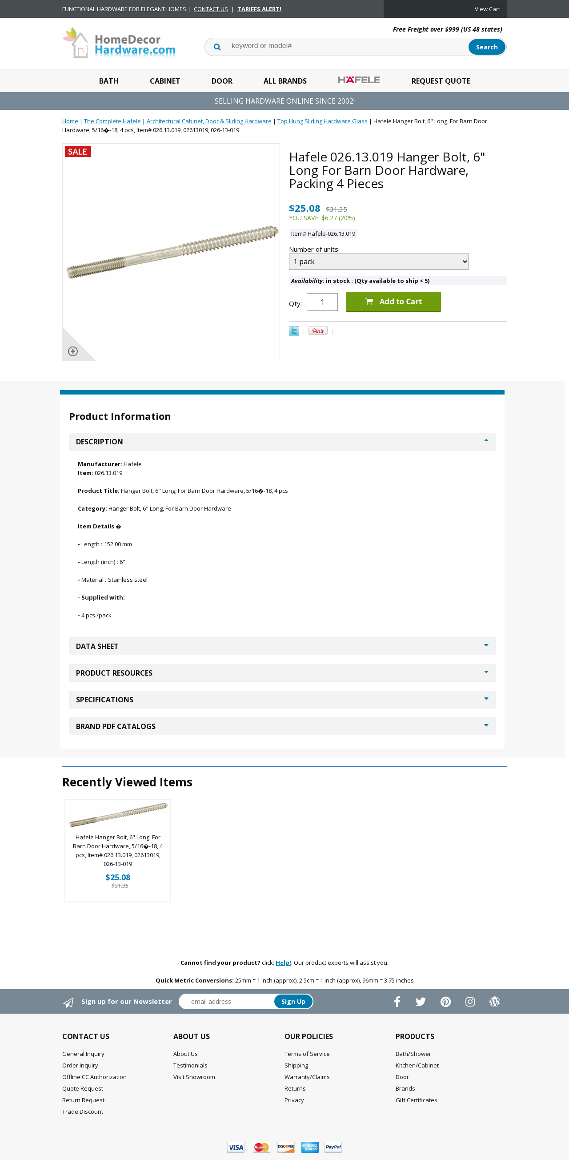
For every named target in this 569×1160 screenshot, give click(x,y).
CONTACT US (211, 9)
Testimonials (190, 1065)
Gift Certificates (416, 1100)
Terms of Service (307, 1054)
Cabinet (165, 81)
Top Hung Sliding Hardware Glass (322, 121)
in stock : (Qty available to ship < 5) (360, 281)
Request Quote (441, 81)
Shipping (296, 1065)
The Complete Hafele (112, 121)
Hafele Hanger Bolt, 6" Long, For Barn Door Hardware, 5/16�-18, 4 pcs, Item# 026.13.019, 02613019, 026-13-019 (118, 850)
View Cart (487, 9)
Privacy (294, 1100)
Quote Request (82, 1088)
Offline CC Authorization (94, 1077)
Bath (109, 81)
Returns (295, 1088)
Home (70, 121)
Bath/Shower (413, 1054)
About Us (185, 1054)
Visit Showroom (194, 1077)
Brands (405, 1088)
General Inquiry (83, 1054)
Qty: (295, 303)
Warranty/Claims (307, 1077)
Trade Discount (82, 1112)
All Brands (285, 81)
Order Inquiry (80, 1065)
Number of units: (315, 249)
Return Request (83, 1100)
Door (222, 81)
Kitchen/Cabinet (417, 1065)
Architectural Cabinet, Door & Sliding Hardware (209, 121)
